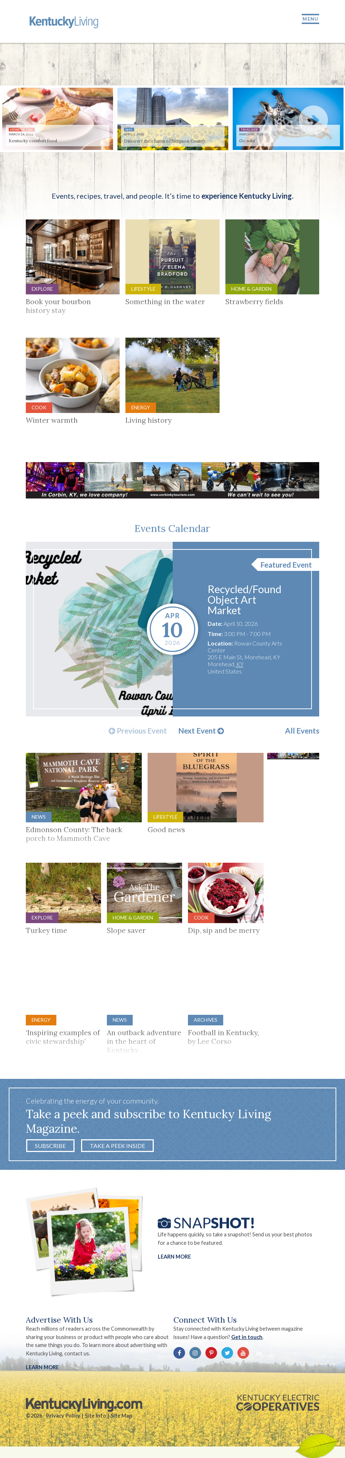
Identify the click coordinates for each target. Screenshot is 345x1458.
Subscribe (50, 1148)
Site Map (121, 1419)
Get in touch (248, 1340)
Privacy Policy (63, 1419)
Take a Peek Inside (117, 1148)
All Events (302, 734)
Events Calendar (172, 531)
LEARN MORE (42, 1370)
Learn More (174, 1260)
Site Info (95, 1419)
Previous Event (138, 734)
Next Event (201, 734)
